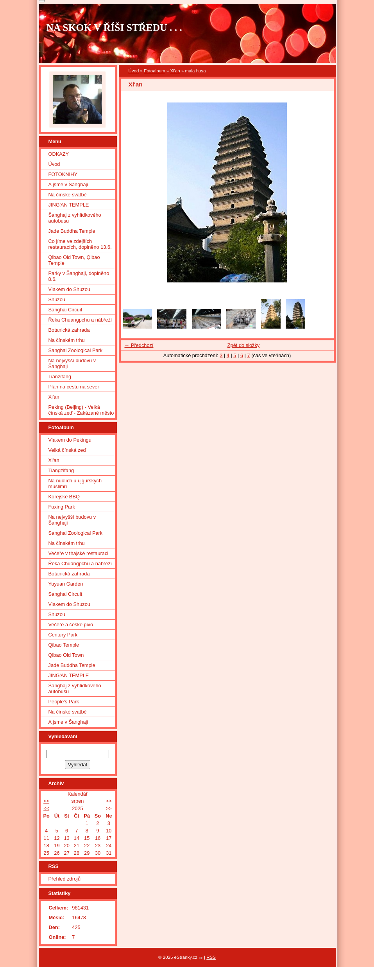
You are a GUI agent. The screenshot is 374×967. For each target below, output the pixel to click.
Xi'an (175, 70)
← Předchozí (139, 345)
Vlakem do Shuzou (69, 289)
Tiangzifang (61, 470)
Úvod (134, 70)
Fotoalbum (154, 70)
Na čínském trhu (66, 340)
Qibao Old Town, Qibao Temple (74, 260)
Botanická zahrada (69, 330)
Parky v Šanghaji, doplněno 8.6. (78, 276)
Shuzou (56, 299)
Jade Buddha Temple (71, 231)
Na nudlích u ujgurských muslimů (75, 483)
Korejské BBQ (64, 497)
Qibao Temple (63, 645)
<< (46, 801)
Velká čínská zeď (67, 450)
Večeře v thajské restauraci (78, 553)
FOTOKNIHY (62, 174)
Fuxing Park (61, 507)
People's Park (63, 702)
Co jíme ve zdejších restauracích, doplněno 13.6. (80, 244)
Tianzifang (60, 376)
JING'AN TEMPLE (68, 205)
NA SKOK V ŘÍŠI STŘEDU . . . (115, 27)
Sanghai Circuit (65, 310)
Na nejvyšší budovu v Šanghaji (72, 363)
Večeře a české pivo (70, 624)
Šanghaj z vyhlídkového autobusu (74, 218)
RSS (211, 957)
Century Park (63, 635)
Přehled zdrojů (64, 879)
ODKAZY (58, 154)
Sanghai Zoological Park (75, 350)
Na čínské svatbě (67, 195)
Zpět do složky (243, 345)
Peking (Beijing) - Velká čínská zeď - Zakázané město (81, 410)
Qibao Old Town (66, 655)
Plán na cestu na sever (73, 387)
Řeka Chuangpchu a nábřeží (80, 320)
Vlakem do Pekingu (69, 440)
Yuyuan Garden (65, 584)
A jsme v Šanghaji (68, 184)
